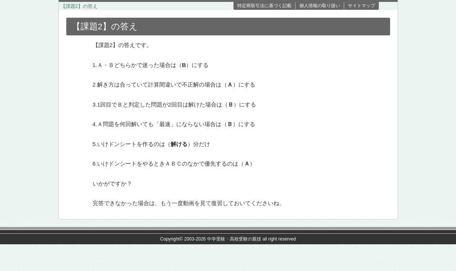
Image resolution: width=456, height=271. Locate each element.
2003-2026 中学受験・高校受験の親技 (222, 239)
